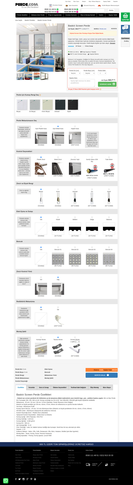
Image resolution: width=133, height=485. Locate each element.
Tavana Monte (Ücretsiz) (58, 347)
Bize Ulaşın (107, 387)
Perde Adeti (101, 70)
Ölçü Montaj (94, 387)
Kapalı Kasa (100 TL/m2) (75, 136)
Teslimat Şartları (54, 462)
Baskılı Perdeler (30, 20)
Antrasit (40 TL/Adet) (75, 198)
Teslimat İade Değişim (78, 387)
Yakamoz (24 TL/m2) (109, 227)
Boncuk (20, 241)
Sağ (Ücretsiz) (58, 287)
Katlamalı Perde (19, 462)
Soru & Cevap (44, 387)
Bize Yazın (76, 1)
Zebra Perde (18, 457)
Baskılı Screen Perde (44, 20)
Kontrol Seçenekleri (24, 151)
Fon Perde (18, 468)
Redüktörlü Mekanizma (26, 301)
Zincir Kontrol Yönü (24, 271)
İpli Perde (17, 470)
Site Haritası (71, 460)
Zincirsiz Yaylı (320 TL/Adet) (75, 167)
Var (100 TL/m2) (58, 317)
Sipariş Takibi (106, 1)
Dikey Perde (36, 460)
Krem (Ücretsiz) (58, 198)
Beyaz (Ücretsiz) (41, 198)
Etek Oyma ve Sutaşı (25, 211)
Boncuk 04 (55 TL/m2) (109, 257)
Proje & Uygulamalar (55, 15)
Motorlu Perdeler (37, 465)
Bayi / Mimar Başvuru (94, 1)
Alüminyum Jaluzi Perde (39, 462)
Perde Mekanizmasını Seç (27, 120)
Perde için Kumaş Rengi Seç (29, 95)
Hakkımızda (71, 454)
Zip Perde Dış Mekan (38, 473)
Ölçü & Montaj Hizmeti (87, 15)
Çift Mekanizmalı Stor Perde (22, 460)
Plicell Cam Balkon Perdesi (22, 473)
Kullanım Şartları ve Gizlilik (57, 468)
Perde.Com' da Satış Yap (74, 462)
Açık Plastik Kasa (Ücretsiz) (41, 136)
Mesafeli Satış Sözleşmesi (57, 465)
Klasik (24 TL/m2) (58, 227)
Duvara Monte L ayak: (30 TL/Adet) (75, 347)
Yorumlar (31, 387)
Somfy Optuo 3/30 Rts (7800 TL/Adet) (92, 168)
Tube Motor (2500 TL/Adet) (109, 167)
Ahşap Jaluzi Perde (38, 454)
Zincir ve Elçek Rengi (25, 183)
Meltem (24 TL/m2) (75, 227)
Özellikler (21, 387)
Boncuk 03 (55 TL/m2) (92, 257)
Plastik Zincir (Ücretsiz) (41, 167)
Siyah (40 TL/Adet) (109, 198)
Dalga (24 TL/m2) (92, 227)
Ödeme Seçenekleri (59, 387)
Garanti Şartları (54, 457)
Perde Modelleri (22, 15)
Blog (69, 465)
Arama (111, 10)
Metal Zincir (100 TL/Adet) (58, 167)
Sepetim (115, 1)
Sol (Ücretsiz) (41, 287)
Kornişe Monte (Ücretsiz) (41, 347)
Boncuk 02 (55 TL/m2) (75, 257)
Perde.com (103, 29)
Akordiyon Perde (37, 457)
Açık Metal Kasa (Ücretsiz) (58, 136)
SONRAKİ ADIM (107, 84)
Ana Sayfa (18, 20)
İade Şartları (53, 454)
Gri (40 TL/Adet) (92, 198)
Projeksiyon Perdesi (38, 470)
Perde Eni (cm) (74, 70)
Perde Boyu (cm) (89, 70)
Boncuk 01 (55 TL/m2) (58, 257)
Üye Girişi (68, 1)
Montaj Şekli (21, 331)
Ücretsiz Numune (71, 15)
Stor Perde (18, 454)
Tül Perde (17, 465)
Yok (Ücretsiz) (41, 227)
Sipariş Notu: (73, 78)
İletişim (84, 1)
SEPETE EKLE (101, 375)
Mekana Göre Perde (37, 15)
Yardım (101, 15)
